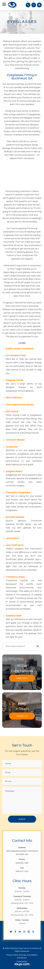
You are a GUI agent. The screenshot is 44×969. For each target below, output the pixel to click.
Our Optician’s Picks (16, 355)
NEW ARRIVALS (14, 398)
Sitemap (22, 955)
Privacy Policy (12, 955)
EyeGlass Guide (13, 616)
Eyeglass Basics (14, 471)
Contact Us (22, 716)
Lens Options (12, 538)
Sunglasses (11, 447)
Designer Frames (14, 380)
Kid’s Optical (12, 411)
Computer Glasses (15, 440)
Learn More (22, 678)
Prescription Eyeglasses (18, 492)
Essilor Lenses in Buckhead (19, 348)
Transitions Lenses (15, 577)
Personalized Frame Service (20, 405)
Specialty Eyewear (15, 517)
